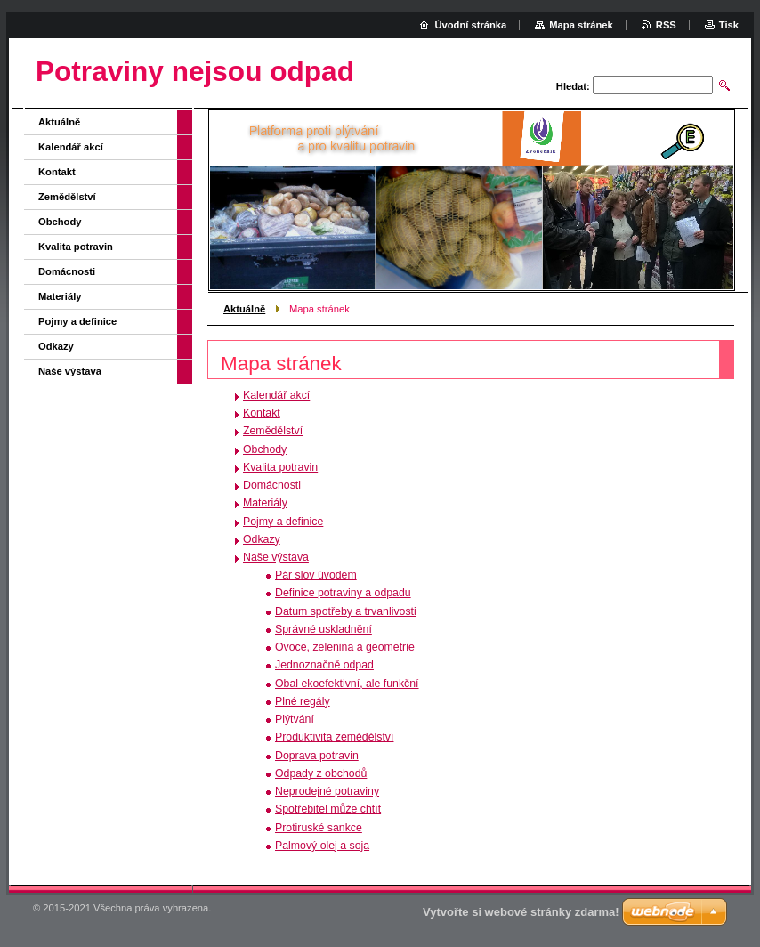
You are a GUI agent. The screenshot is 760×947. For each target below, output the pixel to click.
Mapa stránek (581, 25)
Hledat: (573, 86)
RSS (666, 25)
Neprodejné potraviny (327, 791)
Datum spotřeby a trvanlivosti (345, 611)
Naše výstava (276, 557)
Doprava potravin (317, 755)
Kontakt (261, 413)
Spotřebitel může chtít (328, 809)
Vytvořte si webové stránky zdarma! (521, 912)
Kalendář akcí (276, 395)
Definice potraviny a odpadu (343, 593)
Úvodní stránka (470, 25)
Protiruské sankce (318, 828)
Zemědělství (273, 431)
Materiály (265, 503)
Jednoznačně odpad (324, 665)
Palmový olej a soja (322, 845)
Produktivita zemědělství (334, 737)
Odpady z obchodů (321, 773)
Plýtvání (294, 719)
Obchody (265, 449)
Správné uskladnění (323, 629)
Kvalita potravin (280, 467)
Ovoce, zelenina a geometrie (345, 647)
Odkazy (261, 539)
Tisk (729, 25)
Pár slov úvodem (316, 575)
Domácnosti (272, 485)
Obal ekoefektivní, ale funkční (347, 683)
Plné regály (302, 701)
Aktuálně (244, 309)
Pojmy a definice (283, 521)
